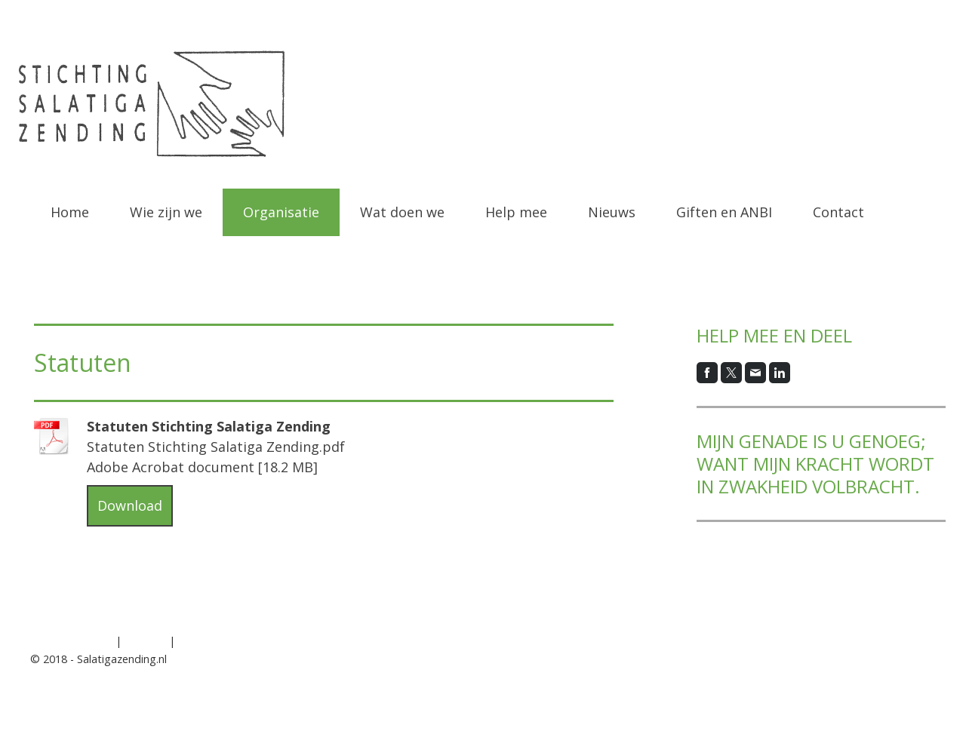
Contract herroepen (241, 641)
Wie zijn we (166, 212)
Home (70, 212)
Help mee (516, 212)
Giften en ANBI (724, 212)
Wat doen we (402, 212)
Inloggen (914, 675)
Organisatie (281, 212)
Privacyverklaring (71, 641)
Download (129, 505)
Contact (838, 212)
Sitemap (145, 641)
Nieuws (611, 212)
